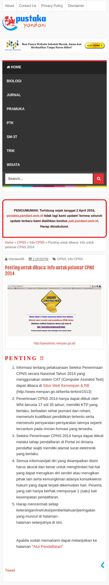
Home (14, 67)
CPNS (61, 259)
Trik (11, 151)
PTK (10, 123)
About (9, 6)
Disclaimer (76, 6)
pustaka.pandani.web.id (25, 215)
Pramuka (15, 109)
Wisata (13, 165)
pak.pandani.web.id (83, 221)
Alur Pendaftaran (47, 546)
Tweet (10, 570)
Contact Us (27, 6)
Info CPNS (75, 259)
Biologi (14, 81)
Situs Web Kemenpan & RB (66, 385)
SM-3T (12, 137)
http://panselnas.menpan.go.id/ (54, 343)
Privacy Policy (52, 6)
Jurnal (14, 95)
